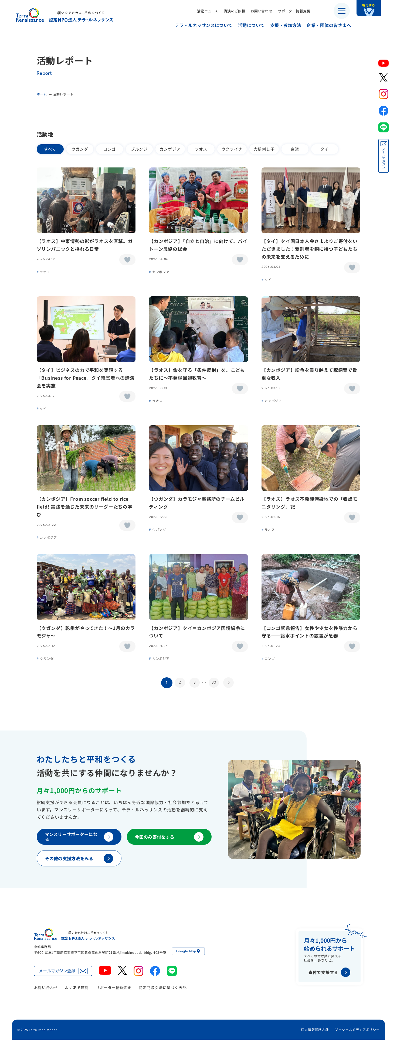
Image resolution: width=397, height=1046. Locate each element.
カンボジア (170, 149)
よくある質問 (77, 993)
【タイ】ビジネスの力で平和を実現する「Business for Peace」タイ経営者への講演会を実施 (86, 380)
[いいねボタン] (127, 260)
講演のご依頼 (230, 10)
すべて (50, 149)
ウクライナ (232, 149)
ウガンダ (79, 149)
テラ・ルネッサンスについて (200, 25)
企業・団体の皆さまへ (325, 25)
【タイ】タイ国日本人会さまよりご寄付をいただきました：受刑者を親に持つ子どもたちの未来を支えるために (310, 249)
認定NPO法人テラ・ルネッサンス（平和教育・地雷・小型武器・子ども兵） (64, 15)
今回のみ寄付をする (169, 843)
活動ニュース (203, 10)
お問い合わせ (258, 10)
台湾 (295, 149)
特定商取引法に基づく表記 (163, 993)
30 (214, 688)
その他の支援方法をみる (79, 864)
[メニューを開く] (342, 11)
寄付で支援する (329, 978)
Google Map (188, 957)
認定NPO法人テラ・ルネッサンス (74, 940)
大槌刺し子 (264, 149)
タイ (324, 149)
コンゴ (109, 149)
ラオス (201, 149)
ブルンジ (139, 149)
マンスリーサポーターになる (79, 843)
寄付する (375, 8)
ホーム (42, 94)
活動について (247, 25)
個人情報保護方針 (314, 1035)
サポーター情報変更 (290, 10)
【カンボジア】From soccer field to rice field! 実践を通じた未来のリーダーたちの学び (85, 510)
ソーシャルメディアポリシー (357, 1035)
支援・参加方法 (281, 25)
